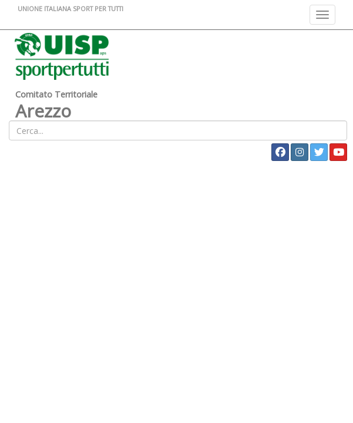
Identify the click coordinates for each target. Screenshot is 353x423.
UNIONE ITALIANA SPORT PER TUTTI (70, 8)
